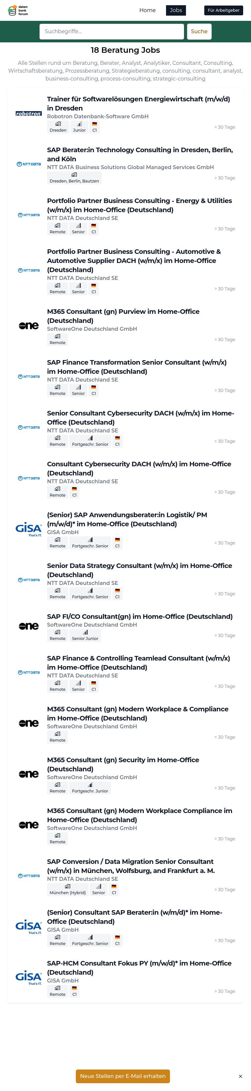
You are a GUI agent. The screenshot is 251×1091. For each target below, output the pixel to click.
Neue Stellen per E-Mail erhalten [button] (123, 1076)
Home (148, 10)
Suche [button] (199, 31)
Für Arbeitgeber (224, 10)
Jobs (176, 10)
